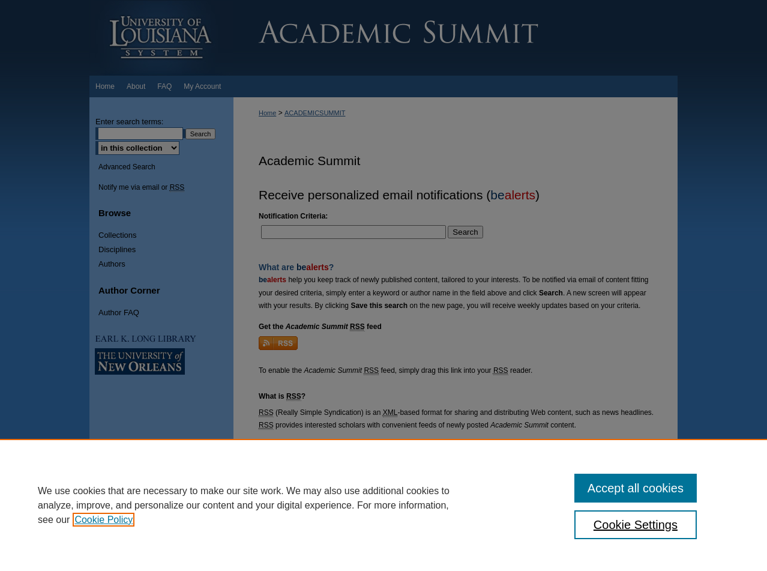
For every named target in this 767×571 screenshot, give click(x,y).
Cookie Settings (636, 524)
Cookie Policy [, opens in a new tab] (103, 520)
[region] (383, 505)
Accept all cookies (636, 488)
